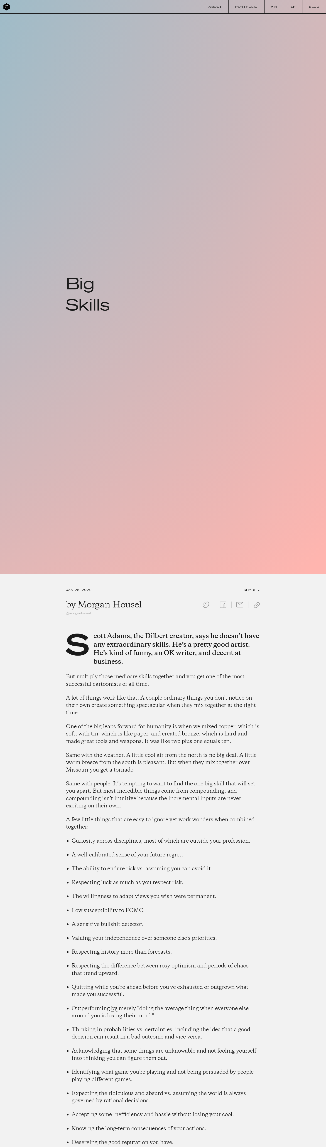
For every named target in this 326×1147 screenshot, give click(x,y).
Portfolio (246, 7)
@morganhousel (78, 613)
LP (293, 7)
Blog (314, 7)
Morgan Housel (110, 605)
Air (274, 7)
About (215, 7)
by (114, 1008)
